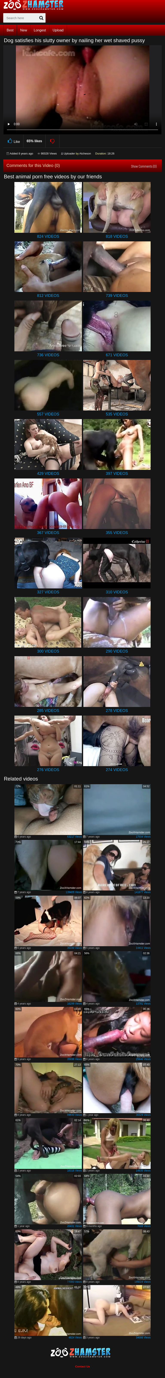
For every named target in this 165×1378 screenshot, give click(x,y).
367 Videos (48, 533)
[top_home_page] (35, 5)
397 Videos (117, 473)
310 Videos (117, 592)
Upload (58, 30)
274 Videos (117, 770)
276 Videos (48, 770)
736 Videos (48, 355)
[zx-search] (24, 18)
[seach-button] (41, 18)
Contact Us (82, 1366)
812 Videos (48, 295)
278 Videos (117, 710)
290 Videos (117, 651)
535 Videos (117, 414)
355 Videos (117, 533)
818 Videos (117, 236)
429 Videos (48, 473)
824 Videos (48, 236)
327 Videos (48, 592)
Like (13, 141)
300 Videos (48, 651)
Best (10, 30)
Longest (40, 30)
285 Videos (48, 710)
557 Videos (48, 414)
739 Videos (117, 295)
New (23, 30)
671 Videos (117, 355)
